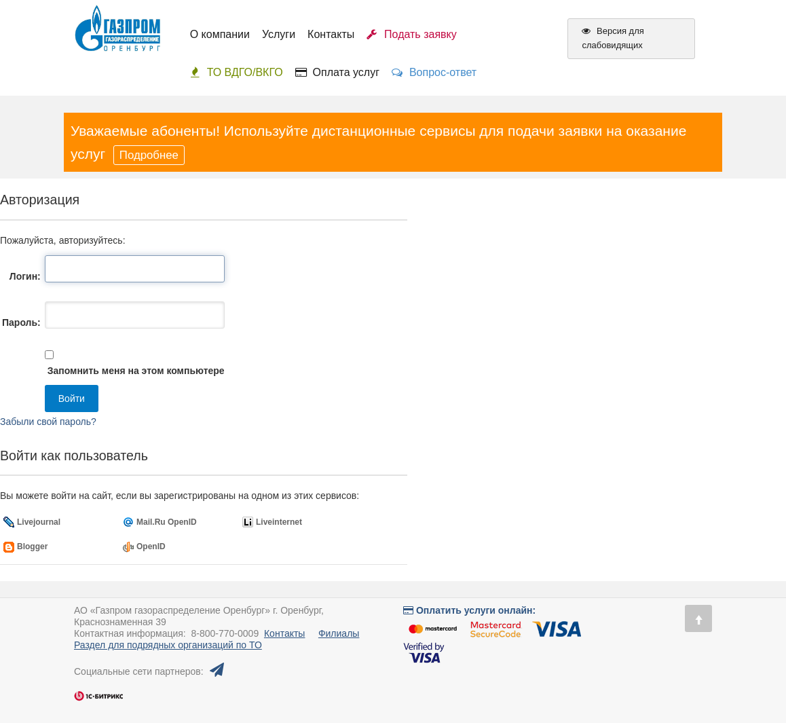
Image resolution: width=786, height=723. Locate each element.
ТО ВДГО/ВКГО (236, 72)
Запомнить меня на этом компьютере (135, 370)
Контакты (330, 34)
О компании (220, 34)
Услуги (278, 34)
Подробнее (149, 155)
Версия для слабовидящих (612, 38)
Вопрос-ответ (434, 72)
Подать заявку (412, 34)
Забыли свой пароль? (48, 421)
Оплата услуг (337, 72)
